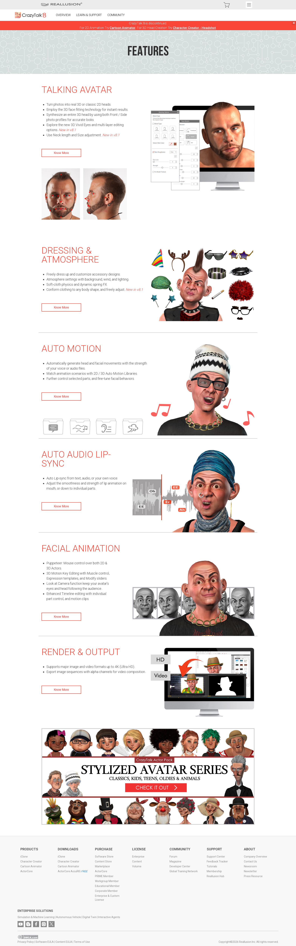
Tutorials (212, 866)
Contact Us (250, 861)
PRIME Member (104, 876)
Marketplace (102, 866)
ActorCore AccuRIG (72, 871)
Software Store (104, 856)
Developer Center (180, 866)
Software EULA (45, 941)
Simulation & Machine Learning (36, 917)
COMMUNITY (116, 15)
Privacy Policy (26, 941)
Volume (136, 866)
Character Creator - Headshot (194, 28)
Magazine (175, 861)
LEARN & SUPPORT (89, 15)
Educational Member (107, 886)
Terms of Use (82, 941)
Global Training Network (184, 871)
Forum (173, 856)
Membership (214, 871)
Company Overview (255, 856)
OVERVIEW (63, 15)
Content (137, 861)
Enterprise (138, 856)
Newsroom (250, 866)
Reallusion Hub (215, 876)
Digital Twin (90, 917)
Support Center (216, 856)
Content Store (103, 861)
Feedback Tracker (217, 861)
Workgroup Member (107, 881)
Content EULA (64, 941)
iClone (24, 856)
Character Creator (31, 861)
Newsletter (250, 871)
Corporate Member (106, 890)
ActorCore (27, 871)
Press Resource (253, 876)
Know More (61, 153)
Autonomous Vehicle (68, 917)
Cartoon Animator (122, 28)
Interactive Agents (109, 917)
